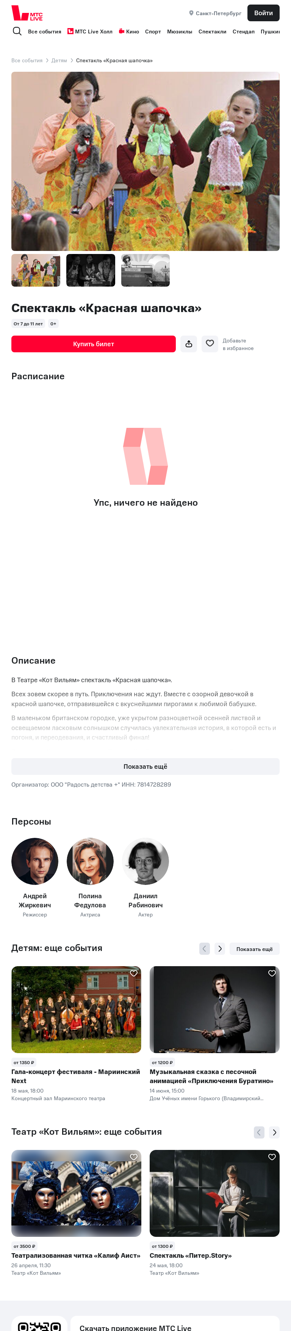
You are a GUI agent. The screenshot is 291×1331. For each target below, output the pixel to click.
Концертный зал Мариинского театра (58, 1098)
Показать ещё (145, 766)
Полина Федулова (90, 900)
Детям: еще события (56, 947)
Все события (44, 31)
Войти (263, 12)
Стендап (244, 31)
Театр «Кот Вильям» (36, 1272)
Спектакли (213, 31)
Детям (59, 60)
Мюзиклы (179, 31)
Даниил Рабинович (145, 900)
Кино (129, 31)
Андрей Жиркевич (35, 900)
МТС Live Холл (90, 31)
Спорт (153, 31)
